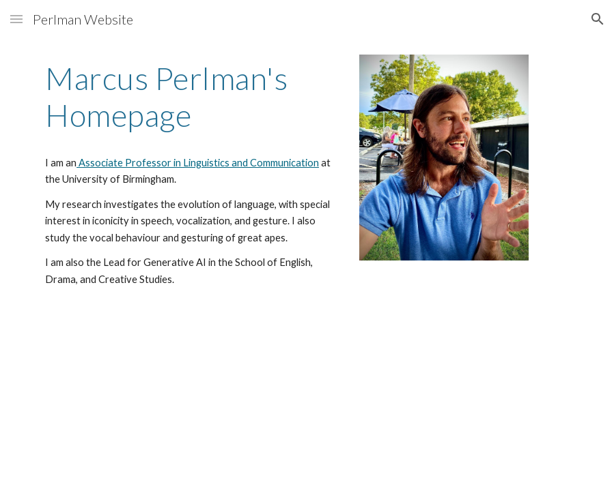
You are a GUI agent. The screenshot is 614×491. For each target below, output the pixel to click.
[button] (16, 19)
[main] (193, 174)
